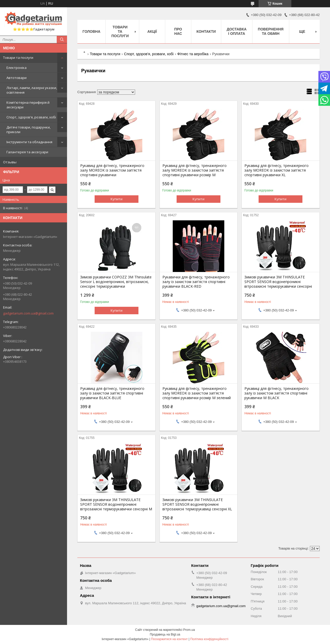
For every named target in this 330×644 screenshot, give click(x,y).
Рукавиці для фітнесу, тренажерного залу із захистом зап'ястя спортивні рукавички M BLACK (276, 393)
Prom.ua (189, 630)
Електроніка (16, 67)
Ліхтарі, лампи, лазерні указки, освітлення (31, 90)
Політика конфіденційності (209, 639)
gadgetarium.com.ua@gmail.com (28, 313)
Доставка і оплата (236, 31)
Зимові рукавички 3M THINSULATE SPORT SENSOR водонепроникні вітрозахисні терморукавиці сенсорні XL (197, 504)
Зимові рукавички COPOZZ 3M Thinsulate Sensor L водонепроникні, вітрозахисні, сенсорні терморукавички (116, 282)
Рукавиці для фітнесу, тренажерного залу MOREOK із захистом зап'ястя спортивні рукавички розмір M (194, 170)
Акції (152, 31)
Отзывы (9, 162)
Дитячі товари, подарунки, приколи (28, 129)
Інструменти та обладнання (29, 142)
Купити (116, 199)
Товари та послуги (18, 57)
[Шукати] (62, 39)
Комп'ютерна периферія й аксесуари (28, 104)
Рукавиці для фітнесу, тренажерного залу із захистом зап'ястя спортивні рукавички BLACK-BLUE (112, 393)
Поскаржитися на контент (169, 639)
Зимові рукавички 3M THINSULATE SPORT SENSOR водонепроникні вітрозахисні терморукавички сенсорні (278, 282)
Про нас (178, 31)
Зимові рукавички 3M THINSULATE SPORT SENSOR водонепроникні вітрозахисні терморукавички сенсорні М (116, 504)
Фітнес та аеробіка (193, 54)
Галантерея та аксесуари (27, 152)
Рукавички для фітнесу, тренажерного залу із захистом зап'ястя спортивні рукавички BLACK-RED (196, 282)
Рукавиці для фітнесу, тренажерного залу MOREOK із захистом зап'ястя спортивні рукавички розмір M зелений (196, 393)
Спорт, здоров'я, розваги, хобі (31, 117)
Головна (91, 31)
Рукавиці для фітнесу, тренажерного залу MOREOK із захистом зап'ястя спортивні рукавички (112, 170)
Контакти (206, 31)
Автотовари (16, 77)
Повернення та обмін (270, 31)
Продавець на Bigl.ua (165, 634)
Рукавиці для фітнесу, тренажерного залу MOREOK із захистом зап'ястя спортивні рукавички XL (276, 170)
